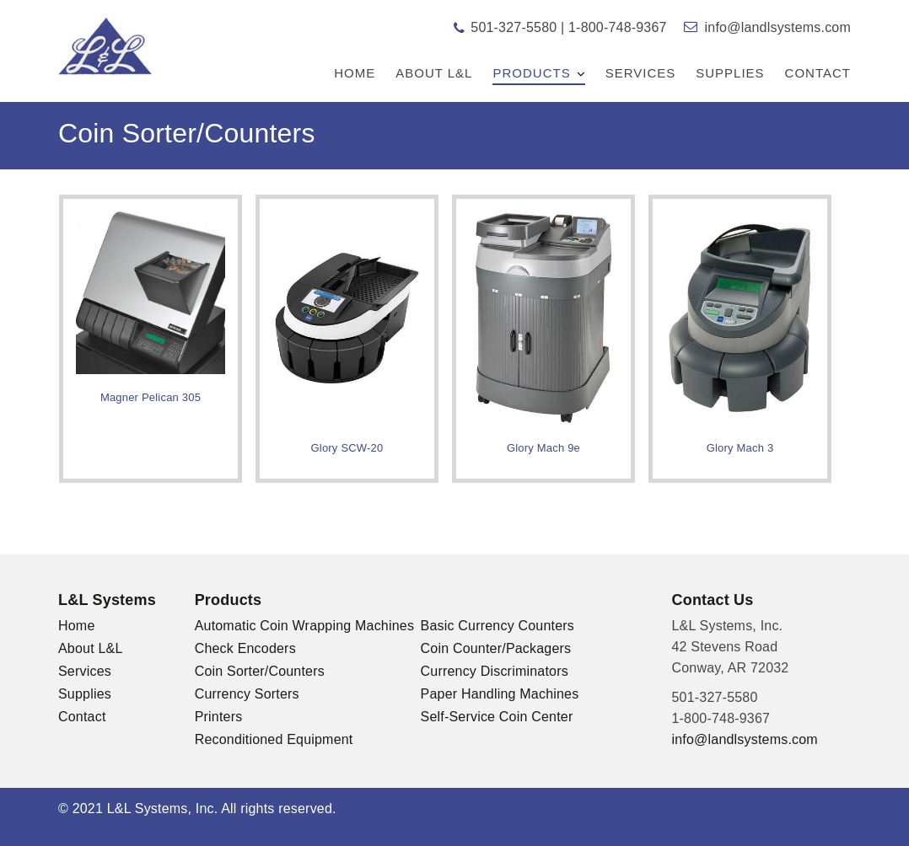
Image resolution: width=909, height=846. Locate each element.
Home (354, 73)
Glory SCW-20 (347, 448)
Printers (219, 716)
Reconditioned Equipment (274, 739)
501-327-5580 (514, 27)
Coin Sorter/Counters (260, 671)
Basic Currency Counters (497, 625)
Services (640, 73)
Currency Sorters (247, 694)
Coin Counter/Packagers (496, 648)
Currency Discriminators (494, 671)
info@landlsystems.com (778, 27)
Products (531, 73)
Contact (818, 73)
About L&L (433, 73)
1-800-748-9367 (617, 27)
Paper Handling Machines (500, 694)
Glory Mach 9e (543, 448)
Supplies (730, 73)
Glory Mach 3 (740, 448)
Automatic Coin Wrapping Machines (304, 625)
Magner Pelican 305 (150, 397)
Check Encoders (245, 648)
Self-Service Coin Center (497, 716)
